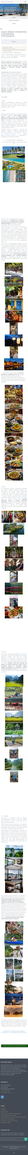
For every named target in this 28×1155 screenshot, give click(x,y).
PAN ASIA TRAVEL (7, 2)
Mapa (14, 23)
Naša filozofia (5, 1112)
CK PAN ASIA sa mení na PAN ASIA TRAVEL (13, 1117)
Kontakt (3, 1108)
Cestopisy (3, 1110)
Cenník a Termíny (14, 20)
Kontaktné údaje (6, 1122)
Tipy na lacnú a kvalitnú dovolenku (11, 1113)
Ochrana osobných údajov (8, 1115)
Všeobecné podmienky (7, 1119)
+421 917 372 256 (5, 1090)
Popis (14, 17)
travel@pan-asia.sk (6, 1092)
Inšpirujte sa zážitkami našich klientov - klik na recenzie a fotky (14, 1031)
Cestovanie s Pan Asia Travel (9, 1120)
